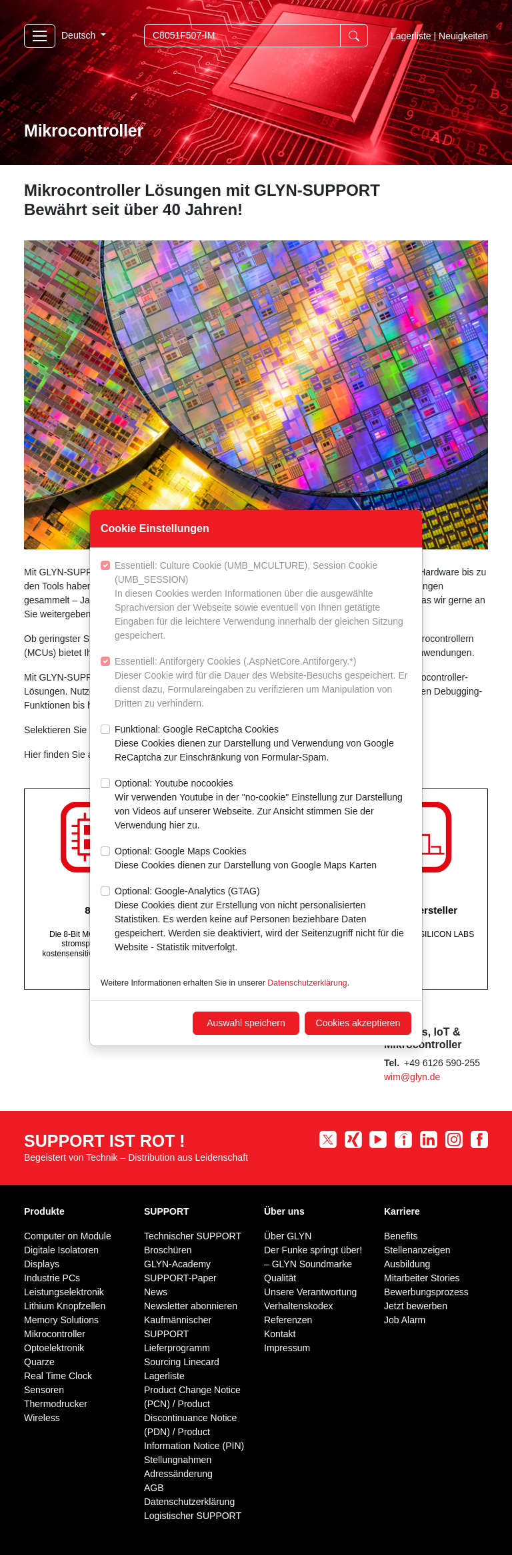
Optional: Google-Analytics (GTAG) (263, 920)
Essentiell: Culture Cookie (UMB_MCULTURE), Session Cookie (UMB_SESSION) (263, 601)
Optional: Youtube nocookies (263, 805)
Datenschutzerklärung (307, 983)
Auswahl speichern (246, 1023)
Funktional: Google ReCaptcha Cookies (263, 744)
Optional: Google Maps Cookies (246, 859)
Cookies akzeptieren (358, 1023)
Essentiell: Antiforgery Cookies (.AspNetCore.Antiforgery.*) (263, 683)
